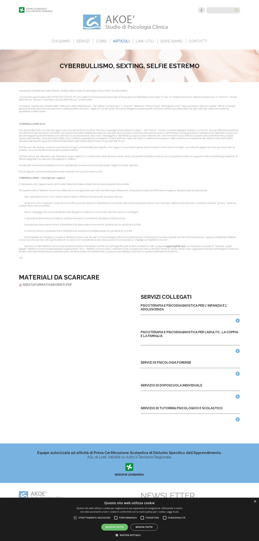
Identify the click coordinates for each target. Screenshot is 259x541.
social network (148, 135)
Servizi (83, 41)
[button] (129, 535)
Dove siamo (171, 41)
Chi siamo (61, 41)
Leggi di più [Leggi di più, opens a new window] (173, 511)
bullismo (121, 138)
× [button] (255, 501)
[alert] (129, 519)
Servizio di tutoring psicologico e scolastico (181, 408)
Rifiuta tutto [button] (144, 527)
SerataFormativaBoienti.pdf (47, 284)
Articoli (121, 41)
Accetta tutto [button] (115, 527)
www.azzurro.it (109, 240)
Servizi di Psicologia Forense (166, 362)
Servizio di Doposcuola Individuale (171, 385)
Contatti (198, 41)
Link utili (145, 41)
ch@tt (138, 240)
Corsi (101, 41)
